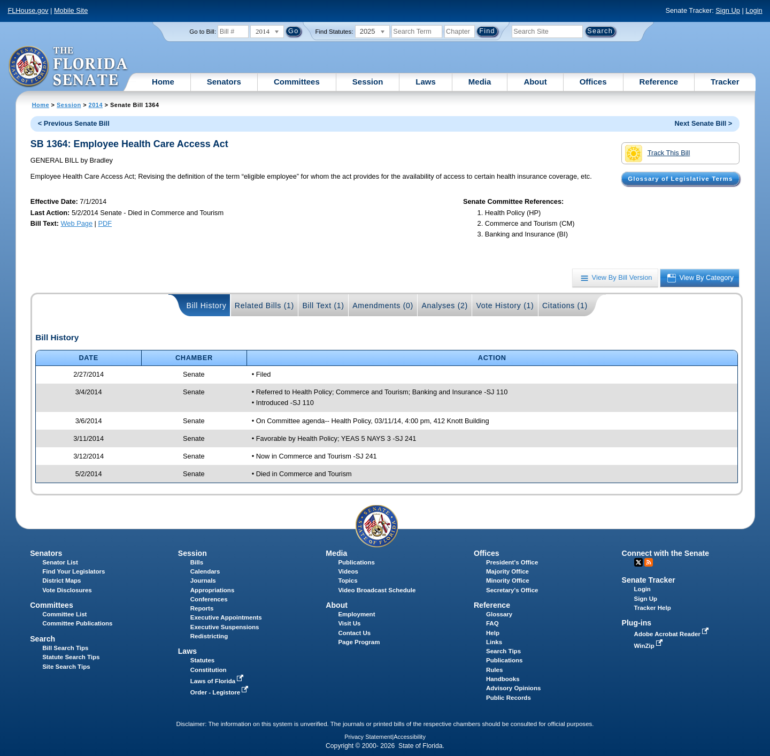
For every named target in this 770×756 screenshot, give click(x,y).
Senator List (60, 562)
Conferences (209, 599)
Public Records (508, 697)
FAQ (492, 623)
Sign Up (727, 10)
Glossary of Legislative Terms (680, 178)
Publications (356, 562)
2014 (96, 105)
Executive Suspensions (224, 627)
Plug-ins (637, 622)
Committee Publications (77, 623)
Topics (347, 580)
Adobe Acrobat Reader (672, 634)
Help (492, 633)
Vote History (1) (505, 305)
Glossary (499, 614)
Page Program (359, 642)
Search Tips (503, 651)
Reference (659, 81)
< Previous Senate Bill (74, 123)
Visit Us (349, 623)
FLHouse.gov (27, 10)
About (534, 81)
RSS (648, 562)
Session (367, 81)
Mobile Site (71, 10)
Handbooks (503, 679)
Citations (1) (565, 305)
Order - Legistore (220, 692)
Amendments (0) (382, 305)
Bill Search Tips (65, 648)
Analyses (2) (444, 305)
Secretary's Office (512, 590)
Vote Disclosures (67, 590)
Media (479, 81)
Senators (224, 81)
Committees (297, 81)
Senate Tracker (648, 580)
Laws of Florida (218, 681)
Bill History (207, 305)
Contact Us (354, 633)
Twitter (638, 562)
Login (753, 10)
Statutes (202, 660)
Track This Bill (657, 153)
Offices (593, 81)
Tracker (725, 81)
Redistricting (209, 636)
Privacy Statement (368, 737)
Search (42, 639)
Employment (356, 614)
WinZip (649, 646)
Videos (348, 571)
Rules (494, 670)
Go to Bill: (202, 31)
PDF (105, 223)
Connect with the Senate (665, 553)
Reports (202, 608)
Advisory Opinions (513, 688)
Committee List (64, 614)
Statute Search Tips (70, 657)
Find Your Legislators (73, 571)
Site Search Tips (66, 666)
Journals (203, 580)
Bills (196, 562)
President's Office (512, 562)
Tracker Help (652, 608)
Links (494, 642)
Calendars (205, 571)
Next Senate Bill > (704, 123)
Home (163, 81)
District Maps (61, 580)
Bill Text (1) (323, 305)
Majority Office (507, 571)
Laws (425, 81)
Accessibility (410, 737)
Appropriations (212, 590)
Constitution (208, 670)
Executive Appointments (226, 617)
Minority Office (507, 580)
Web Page (77, 223)
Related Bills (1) (264, 305)
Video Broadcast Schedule (376, 590)
